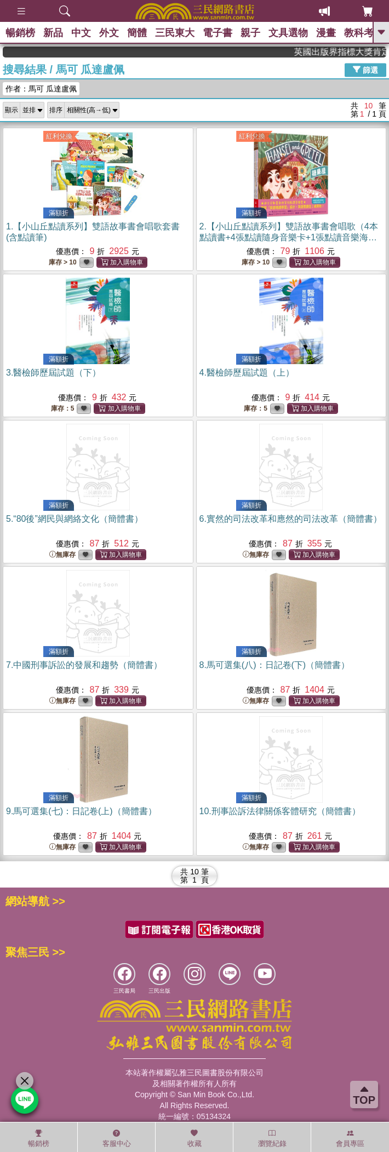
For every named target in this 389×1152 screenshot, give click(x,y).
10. (280, 811)
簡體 (137, 32)
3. (53, 372)
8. (274, 665)
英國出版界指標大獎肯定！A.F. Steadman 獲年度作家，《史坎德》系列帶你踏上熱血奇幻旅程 (347, 51)
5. (74, 518)
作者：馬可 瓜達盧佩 (41, 88)
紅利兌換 (59, 136)
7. (84, 665)
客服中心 (116, 1138)
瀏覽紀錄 (272, 1138)
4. (246, 372)
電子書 (217, 32)
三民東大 (175, 32)
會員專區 (350, 1138)
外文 (109, 32)
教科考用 (364, 32)
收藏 (194, 1138)
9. (81, 811)
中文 (81, 32)
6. (290, 518)
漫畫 (326, 32)
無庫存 (62, 555)
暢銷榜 (20, 32)
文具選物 (288, 32)
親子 (250, 32)
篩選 (365, 69)
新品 (53, 32)
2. (288, 237)
